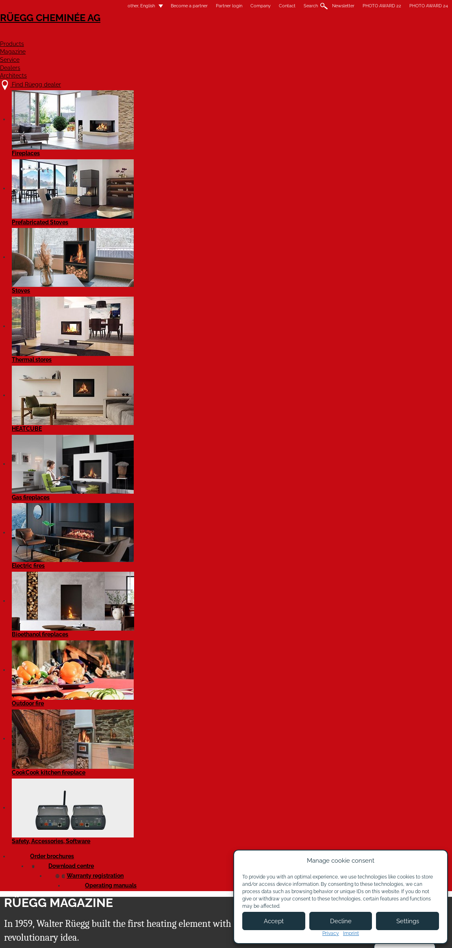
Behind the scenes (354, 225)
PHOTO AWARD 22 (347, 6)
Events (95, 143)
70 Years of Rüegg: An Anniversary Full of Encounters (67, 241)
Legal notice (214, 934)
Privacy (330, 933)
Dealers (345, 35)
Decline (341, 921)
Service (300, 35)
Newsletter (308, 6)
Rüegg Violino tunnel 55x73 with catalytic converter (173, 355)
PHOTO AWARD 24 (393, 6)
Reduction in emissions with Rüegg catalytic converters (77, 386)
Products (201, 35)
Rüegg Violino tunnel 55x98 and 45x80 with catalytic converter (76, 526)
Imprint (351, 933)
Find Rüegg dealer (74, 855)
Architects (396, 35)
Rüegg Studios (351, 143)
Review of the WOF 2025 (168, 225)
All (42, 143)
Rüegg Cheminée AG (75, 30)
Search (276, 6)
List (44, 195)
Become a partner (154, 6)
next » (259, 164)
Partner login (194, 6)
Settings (407, 921)
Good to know (304, 143)
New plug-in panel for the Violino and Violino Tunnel (368, 497)
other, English (101, 6)
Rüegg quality (134, 143)
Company (225, 6)
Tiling (74, 195)
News (66, 143)
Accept (274, 921)
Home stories (259, 143)
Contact (252, 6)
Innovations (178, 143)
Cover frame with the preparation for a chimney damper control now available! (269, 379)
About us (145, 863)
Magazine (253, 35)
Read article (53, 351)
